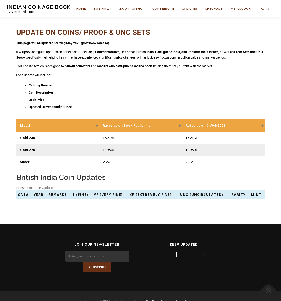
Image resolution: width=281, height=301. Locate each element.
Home (81, 8)
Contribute (163, 8)
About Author (131, 8)
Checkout (214, 8)
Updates (189, 8)
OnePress (153, 290)
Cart (265, 8)
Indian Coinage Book (39, 7)
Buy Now (102, 8)
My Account (242, 8)
